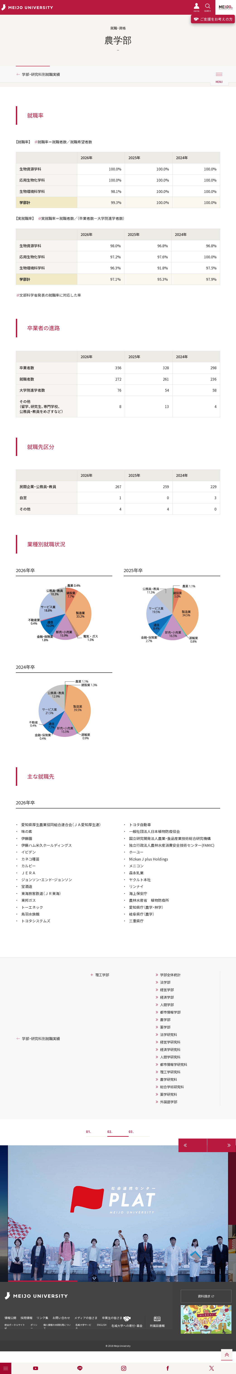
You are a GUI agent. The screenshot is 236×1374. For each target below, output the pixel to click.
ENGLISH (101, 1324)
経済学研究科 (170, 1049)
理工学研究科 (170, 1071)
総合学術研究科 (172, 1086)
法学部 (165, 982)
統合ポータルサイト (15, 1326)
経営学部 (167, 989)
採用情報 (26, 1318)
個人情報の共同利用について (57, 1326)
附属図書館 (157, 1322)
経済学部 (167, 997)
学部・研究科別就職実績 (41, 74)
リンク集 (42, 1318)
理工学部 (102, 974)
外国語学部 (168, 1101)
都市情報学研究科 (173, 1064)
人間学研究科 (170, 1057)
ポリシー (34, 1326)
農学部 (165, 1019)
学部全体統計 (170, 974)
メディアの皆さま (86, 1318)
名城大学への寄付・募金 (127, 1322)
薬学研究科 (168, 1094)
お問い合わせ (61, 1318)
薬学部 (165, 1027)
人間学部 (167, 1004)
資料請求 (206, 1296)
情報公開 (10, 1318)
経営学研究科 (170, 1042)
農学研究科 (168, 1079)
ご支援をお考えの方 (213, 19)
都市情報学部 (170, 1012)
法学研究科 (168, 1034)
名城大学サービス (83, 1326)
